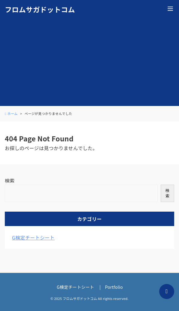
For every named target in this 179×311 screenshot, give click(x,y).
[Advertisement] (89, 64)
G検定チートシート (33, 237)
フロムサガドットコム (40, 9)
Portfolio (114, 287)
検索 (10, 180)
